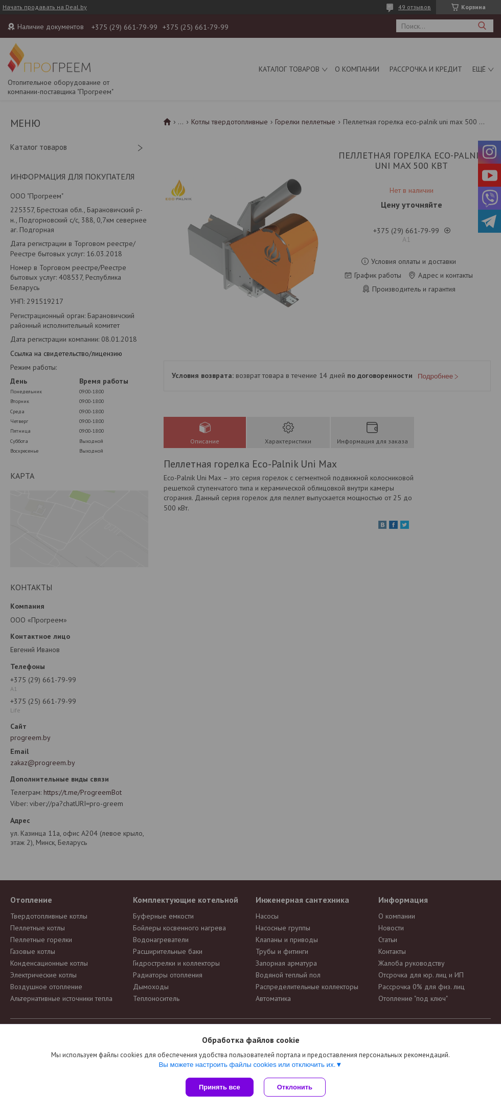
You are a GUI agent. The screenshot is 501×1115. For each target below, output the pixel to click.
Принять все (219, 1087)
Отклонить (294, 1087)
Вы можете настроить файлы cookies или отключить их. (246, 1064)
